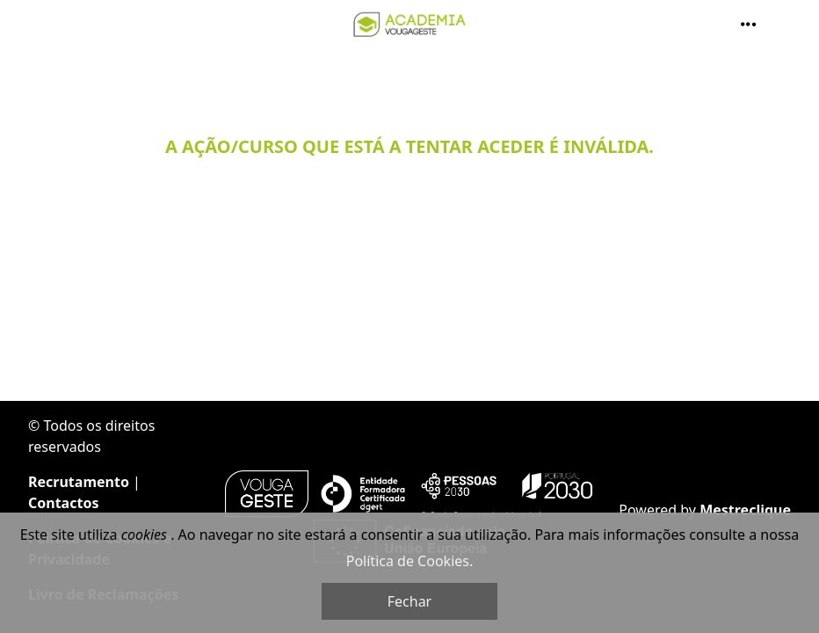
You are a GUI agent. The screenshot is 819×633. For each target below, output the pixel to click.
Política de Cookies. (409, 561)
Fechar (409, 601)
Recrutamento (78, 481)
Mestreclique (745, 510)
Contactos (63, 503)
